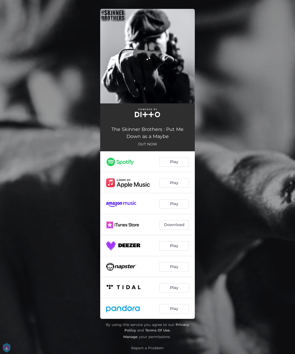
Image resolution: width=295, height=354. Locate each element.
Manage (130, 336)
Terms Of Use (157, 330)
